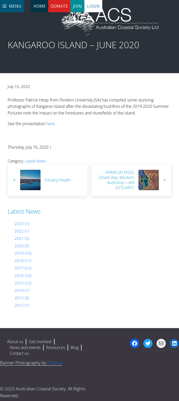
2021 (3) (22, 238)
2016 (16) (23, 275)
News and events (25, 347)
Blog (75, 347)
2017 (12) (23, 267)
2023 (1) (22, 223)
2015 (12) (23, 283)
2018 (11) (23, 260)
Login (93, 6)
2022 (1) (22, 231)
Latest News (35, 160)
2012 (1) (22, 305)
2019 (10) (23, 253)
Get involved (40, 341)
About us (15, 341)
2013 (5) (22, 297)
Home (39, 6)
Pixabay (54, 363)
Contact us (19, 353)
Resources (55, 347)
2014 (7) (22, 290)
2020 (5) (22, 245)
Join (77, 6)
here (50, 123)
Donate (59, 6)
